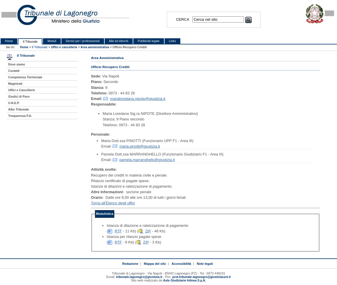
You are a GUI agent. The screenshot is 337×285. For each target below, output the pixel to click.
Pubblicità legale (149, 41)
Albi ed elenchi (119, 41)
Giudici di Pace (19, 96)
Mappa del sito (155, 263)
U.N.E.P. (14, 103)
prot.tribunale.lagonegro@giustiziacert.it (201, 277)
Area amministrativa (95, 47)
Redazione (130, 263)
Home (9, 41)
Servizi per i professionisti (83, 41)
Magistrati (15, 83)
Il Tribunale (30, 41)
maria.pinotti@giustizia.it (139, 146)
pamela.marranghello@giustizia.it (146, 160)
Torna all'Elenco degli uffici (113, 203)
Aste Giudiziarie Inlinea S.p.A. (184, 280)
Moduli (51, 41)
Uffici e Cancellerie (21, 90)
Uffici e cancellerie (64, 47)
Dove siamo (16, 64)
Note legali (205, 263)
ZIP (148, 231)
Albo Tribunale (18, 109)
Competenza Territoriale (25, 77)
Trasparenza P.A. (20, 116)
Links (172, 41)
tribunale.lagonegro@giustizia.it (139, 277)
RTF (118, 231)
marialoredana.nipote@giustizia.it (137, 98)
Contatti (14, 70)
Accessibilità (181, 263)
